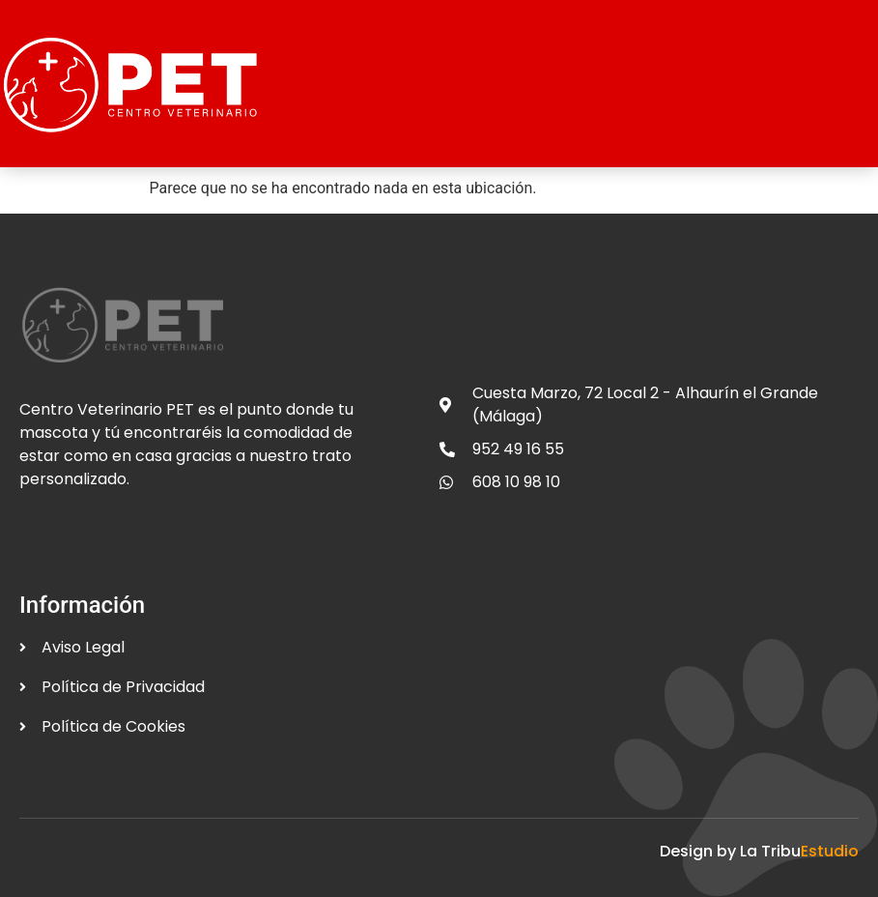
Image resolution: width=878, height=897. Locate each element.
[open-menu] (850, 78)
